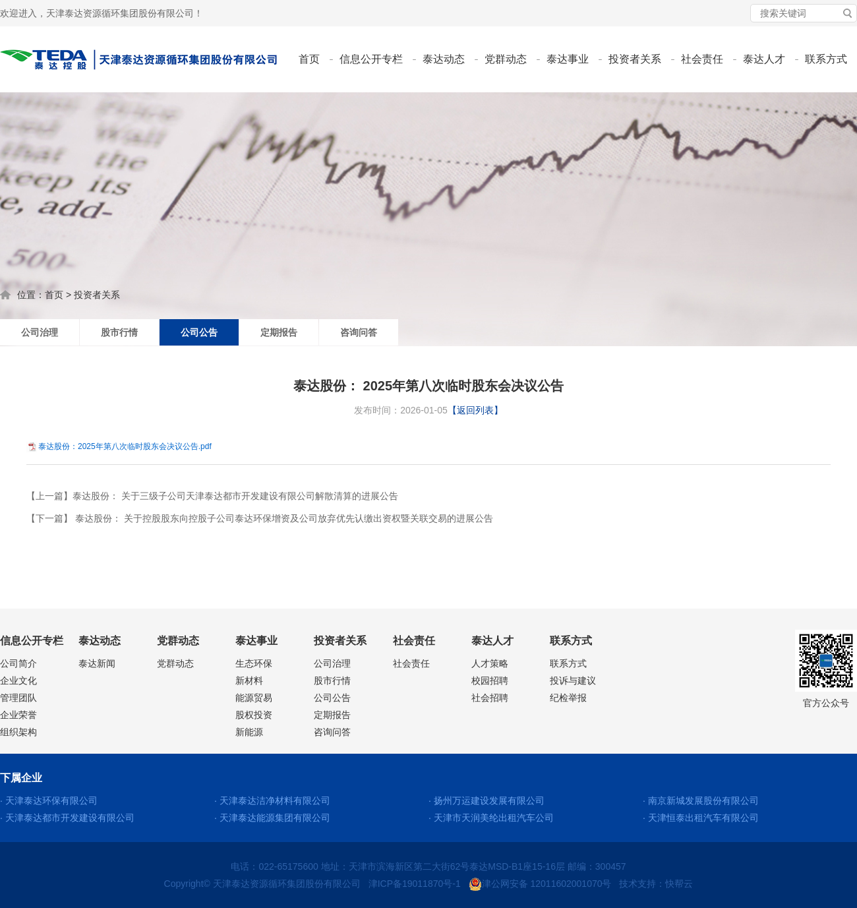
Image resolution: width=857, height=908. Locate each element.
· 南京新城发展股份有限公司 (701, 800)
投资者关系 (634, 59)
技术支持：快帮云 (656, 883)
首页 (309, 59)
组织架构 (18, 732)
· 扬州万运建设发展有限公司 (486, 800)
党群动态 (506, 59)
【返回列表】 (475, 410)
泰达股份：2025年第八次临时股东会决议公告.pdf (125, 446)
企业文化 (18, 680)
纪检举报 (568, 697)
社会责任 (702, 59)
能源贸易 (253, 697)
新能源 (249, 732)
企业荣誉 (18, 715)
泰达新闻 (96, 663)
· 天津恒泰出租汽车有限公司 (701, 817)
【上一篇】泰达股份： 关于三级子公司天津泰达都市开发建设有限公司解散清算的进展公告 (212, 496)
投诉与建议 (573, 680)
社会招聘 (489, 697)
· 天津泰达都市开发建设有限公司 (67, 817)
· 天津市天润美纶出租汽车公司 (491, 817)
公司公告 (199, 332)
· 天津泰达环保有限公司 (49, 800)
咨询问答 (358, 332)
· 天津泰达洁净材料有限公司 (272, 800)
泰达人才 (764, 59)
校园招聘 (489, 680)
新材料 (249, 680)
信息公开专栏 (371, 59)
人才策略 (489, 663)
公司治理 (39, 332)
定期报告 (278, 332)
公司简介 (18, 663)
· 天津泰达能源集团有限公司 (272, 817)
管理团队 (18, 697)
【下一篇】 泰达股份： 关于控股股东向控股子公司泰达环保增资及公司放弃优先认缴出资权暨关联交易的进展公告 (259, 518)
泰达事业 (568, 59)
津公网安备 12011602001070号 (540, 883)
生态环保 (253, 663)
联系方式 (826, 59)
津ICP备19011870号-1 (415, 883)
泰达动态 (444, 59)
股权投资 (253, 715)
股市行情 (119, 332)
